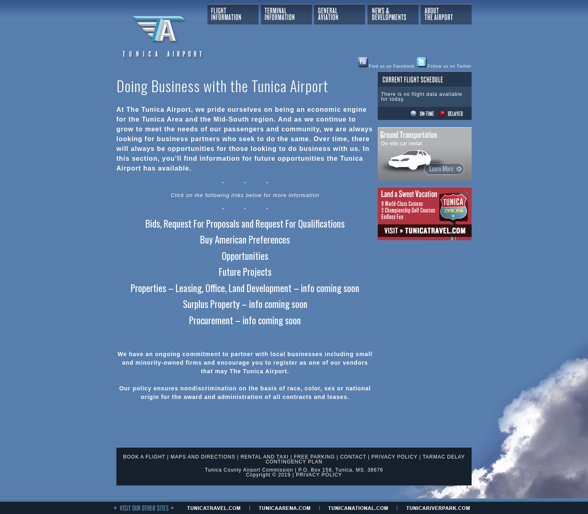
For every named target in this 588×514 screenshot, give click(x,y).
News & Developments (393, 14)
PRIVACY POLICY (395, 457)
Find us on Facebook (386, 66)
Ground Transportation (425, 154)
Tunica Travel (425, 213)
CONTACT (353, 457)
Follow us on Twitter (444, 66)
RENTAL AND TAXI (265, 457)
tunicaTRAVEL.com (214, 508)
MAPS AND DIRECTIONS (203, 457)
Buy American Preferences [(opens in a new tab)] (245, 239)
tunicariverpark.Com (438, 508)
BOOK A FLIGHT (144, 457)
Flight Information (232, 14)
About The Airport (446, 14)
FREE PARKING (314, 457)
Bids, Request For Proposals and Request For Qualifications (245, 223)
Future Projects (245, 272)
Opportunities (245, 256)
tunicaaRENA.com (284, 508)
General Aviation (339, 14)
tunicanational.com (358, 508)
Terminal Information (286, 14)
